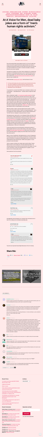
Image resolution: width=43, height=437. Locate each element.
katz (7, 334)
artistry (8, 13)
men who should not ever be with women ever (15, 14)
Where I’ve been (5, 386)
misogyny (27, 14)
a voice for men (5, 11)
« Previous (4, 367)
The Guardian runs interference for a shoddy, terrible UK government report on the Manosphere (10, 396)
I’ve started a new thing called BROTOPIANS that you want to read (11, 410)
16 (12, 367)
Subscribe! (26, 413)
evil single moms (27, 13)
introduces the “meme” (18, 79)
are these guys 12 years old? (35, 11)
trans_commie (9, 357)
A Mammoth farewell (6, 384)
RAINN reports (25, 104)
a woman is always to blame (15, 11)
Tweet (8, 255)
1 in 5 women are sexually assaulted (24, 95)
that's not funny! (32, 16)
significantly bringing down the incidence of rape (23, 75)
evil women (34, 13)
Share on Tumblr (17, 255)
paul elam (35, 14)
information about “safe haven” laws (17, 130)
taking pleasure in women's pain (21, 16)
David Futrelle (9, 339)
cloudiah (8, 361)
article (27, 120)
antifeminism (25, 11)
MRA (31, 14)
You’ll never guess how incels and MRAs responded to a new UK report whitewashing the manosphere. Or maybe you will (11, 392)
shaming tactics (10, 16)
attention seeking (15, 13)
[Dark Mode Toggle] (40, 434)
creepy (21, 13)
